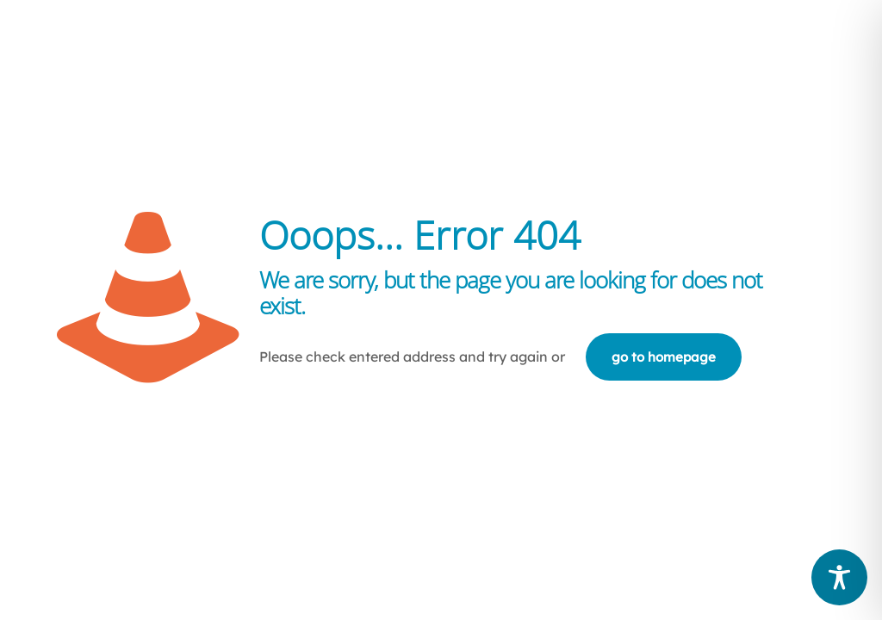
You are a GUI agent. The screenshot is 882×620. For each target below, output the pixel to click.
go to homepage (664, 357)
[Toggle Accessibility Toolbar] (839, 577)
